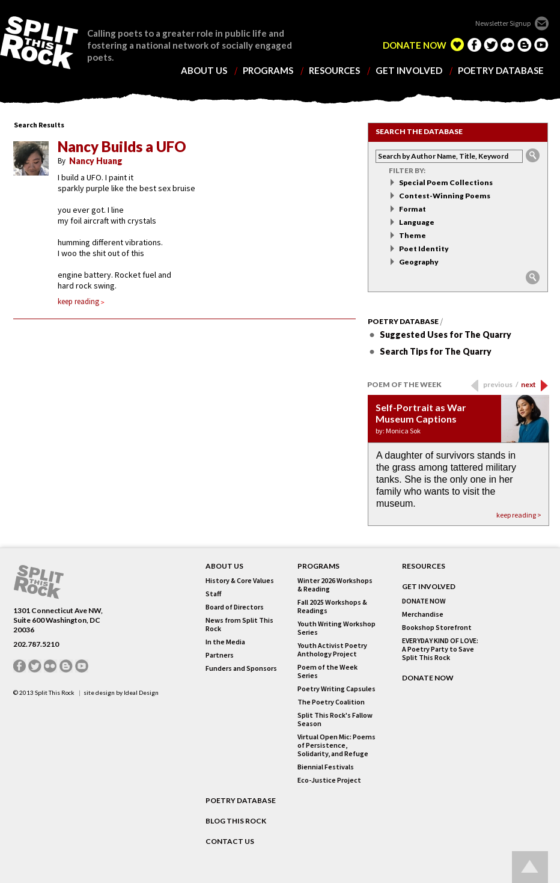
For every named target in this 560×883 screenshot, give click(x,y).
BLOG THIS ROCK (235, 821)
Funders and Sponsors (241, 668)
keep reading (81, 301)
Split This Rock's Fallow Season (335, 719)
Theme (412, 235)
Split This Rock (55, 692)
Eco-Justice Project (329, 780)
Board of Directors (234, 607)
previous (501, 384)
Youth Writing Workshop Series (336, 628)
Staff (213, 594)
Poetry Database (403, 321)
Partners (219, 655)
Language (416, 222)
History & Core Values (239, 580)
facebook (474, 44)
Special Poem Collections (446, 182)
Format (412, 208)
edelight (457, 44)
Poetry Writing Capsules (336, 689)
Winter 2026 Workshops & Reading (335, 584)
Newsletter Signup (503, 23)
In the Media (225, 642)
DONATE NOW (414, 45)
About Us (224, 566)
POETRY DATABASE (240, 800)
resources (334, 71)
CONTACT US (229, 841)
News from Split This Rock (239, 624)
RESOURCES (423, 566)
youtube (541, 44)
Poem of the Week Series (327, 671)
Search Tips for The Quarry (436, 351)
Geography (419, 261)
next (528, 384)
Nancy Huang (96, 161)
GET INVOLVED (428, 586)
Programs (318, 566)
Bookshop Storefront (437, 627)
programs (268, 71)
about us (204, 71)
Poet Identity (424, 248)
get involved (409, 71)
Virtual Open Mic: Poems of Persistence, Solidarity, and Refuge (336, 745)
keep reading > (518, 514)
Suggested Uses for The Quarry (445, 334)
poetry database (501, 71)
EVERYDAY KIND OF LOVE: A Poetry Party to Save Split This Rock (440, 649)
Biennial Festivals (325, 767)
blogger (524, 44)
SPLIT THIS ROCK (39, 582)
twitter (491, 44)
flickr (508, 44)
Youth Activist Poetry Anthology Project (332, 649)
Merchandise (422, 614)
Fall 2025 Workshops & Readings (332, 606)
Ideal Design (141, 692)
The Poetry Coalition (331, 702)
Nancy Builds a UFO (122, 146)
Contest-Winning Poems (444, 195)
